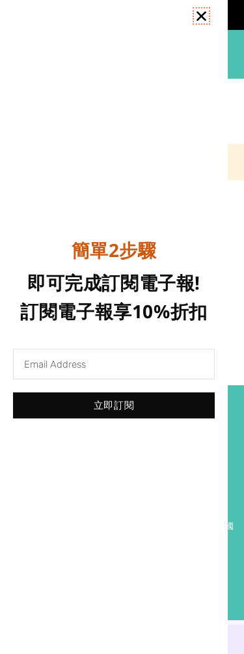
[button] (201, 16)
